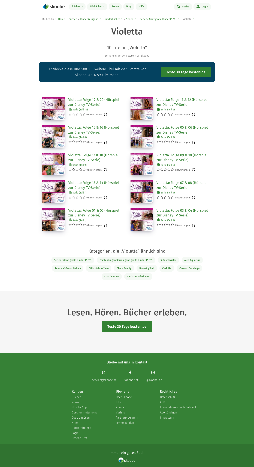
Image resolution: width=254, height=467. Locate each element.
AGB (162, 402)
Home (61, 19)
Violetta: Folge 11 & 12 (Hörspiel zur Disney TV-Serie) (181, 102)
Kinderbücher (112, 19)
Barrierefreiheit (81, 428)
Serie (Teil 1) (77, 220)
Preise (115, 6)
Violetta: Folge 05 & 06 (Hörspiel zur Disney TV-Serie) (182, 129)
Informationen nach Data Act (178, 407)
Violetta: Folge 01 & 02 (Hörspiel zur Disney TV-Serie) (93, 213)
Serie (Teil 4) (166, 192)
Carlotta (166, 268)
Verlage (121, 412)
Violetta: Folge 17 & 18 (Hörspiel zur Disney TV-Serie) (93, 157)
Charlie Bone (111, 276)
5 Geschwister (168, 260)
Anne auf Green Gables (68, 268)
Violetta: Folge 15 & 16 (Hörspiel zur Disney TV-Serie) (93, 129)
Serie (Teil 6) (166, 109)
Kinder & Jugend (89, 19)
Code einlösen (81, 417)
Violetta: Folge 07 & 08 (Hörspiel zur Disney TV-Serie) (182, 185)
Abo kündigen (168, 412)
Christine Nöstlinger (138, 276)
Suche (183, 6)
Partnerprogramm (127, 417)
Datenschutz (167, 397)
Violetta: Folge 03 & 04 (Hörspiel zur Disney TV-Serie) (182, 213)
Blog (128, 6)
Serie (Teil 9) (78, 165)
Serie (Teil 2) (166, 220)
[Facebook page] (131, 376)
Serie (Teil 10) (78, 109)
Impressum (167, 417)
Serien (129, 19)
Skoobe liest (79, 438)
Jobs (118, 402)
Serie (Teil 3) (166, 137)
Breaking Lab (146, 268)
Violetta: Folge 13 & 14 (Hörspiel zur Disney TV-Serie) (93, 185)
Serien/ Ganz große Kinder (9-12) (158, 19)
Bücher (76, 6)
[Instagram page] (154, 376)
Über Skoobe (124, 397)
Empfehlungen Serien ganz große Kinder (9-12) (126, 260)
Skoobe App (79, 407)
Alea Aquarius (192, 260)
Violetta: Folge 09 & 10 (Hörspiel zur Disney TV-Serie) (182, 157)
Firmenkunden (125, 422)
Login (202, 6)
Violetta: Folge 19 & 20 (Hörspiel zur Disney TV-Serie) (93, 102)
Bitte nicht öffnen (99, 268)
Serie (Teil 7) (77, 192)
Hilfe (141, 6)
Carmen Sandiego (189, 268)
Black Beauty (124, 268)
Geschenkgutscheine (85, 412)
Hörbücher (96, 6)
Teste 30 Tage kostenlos (185, 72)
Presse (120, 407)
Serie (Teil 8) (78, 137)
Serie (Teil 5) (166, 165)
